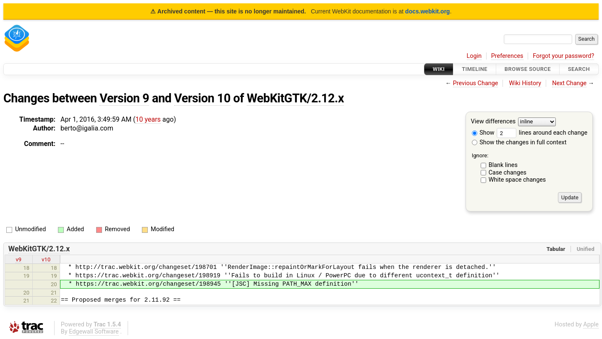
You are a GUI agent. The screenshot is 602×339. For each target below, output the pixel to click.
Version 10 (202, 98)
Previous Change (475, 83)
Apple (591, 324)
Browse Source (528, 69)
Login (474, 56)
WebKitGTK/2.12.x (295, 98)
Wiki (439, 69)
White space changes (517, 179)
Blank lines (503, 165)
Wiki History (525, 83)
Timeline (474, 69)
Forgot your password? (563, 56)
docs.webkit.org (427, 11)
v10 (46, 259)
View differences (493, 121)
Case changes (507, 172)
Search (579, 69)
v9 (18, 259)
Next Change (569, 83)
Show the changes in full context (519, 142)
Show (483, 132)
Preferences (507, 56)
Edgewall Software (94, 331)
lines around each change (542, 132)
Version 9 (124, 98)
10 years (148, 119)
